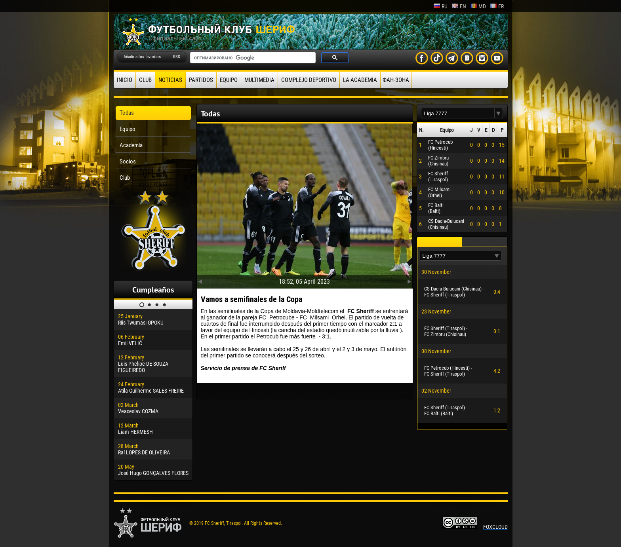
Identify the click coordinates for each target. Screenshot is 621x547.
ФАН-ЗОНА (396, 80)
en (458, 6)
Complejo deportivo (308, 80)
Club (145, 80)
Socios (128, 161)
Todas (127, 112)
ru (440, 6)
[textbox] (458, 113)
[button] (498, 113)
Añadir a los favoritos (142, 56)
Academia (131, 145)
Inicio (124, 80)
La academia (360, 80)
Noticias (170, 80)
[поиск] (252, 57)
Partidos (201, 80)
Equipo (229, 80)
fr (497, 6)
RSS (176, 56)
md (478, 6)
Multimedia (259, 80)
